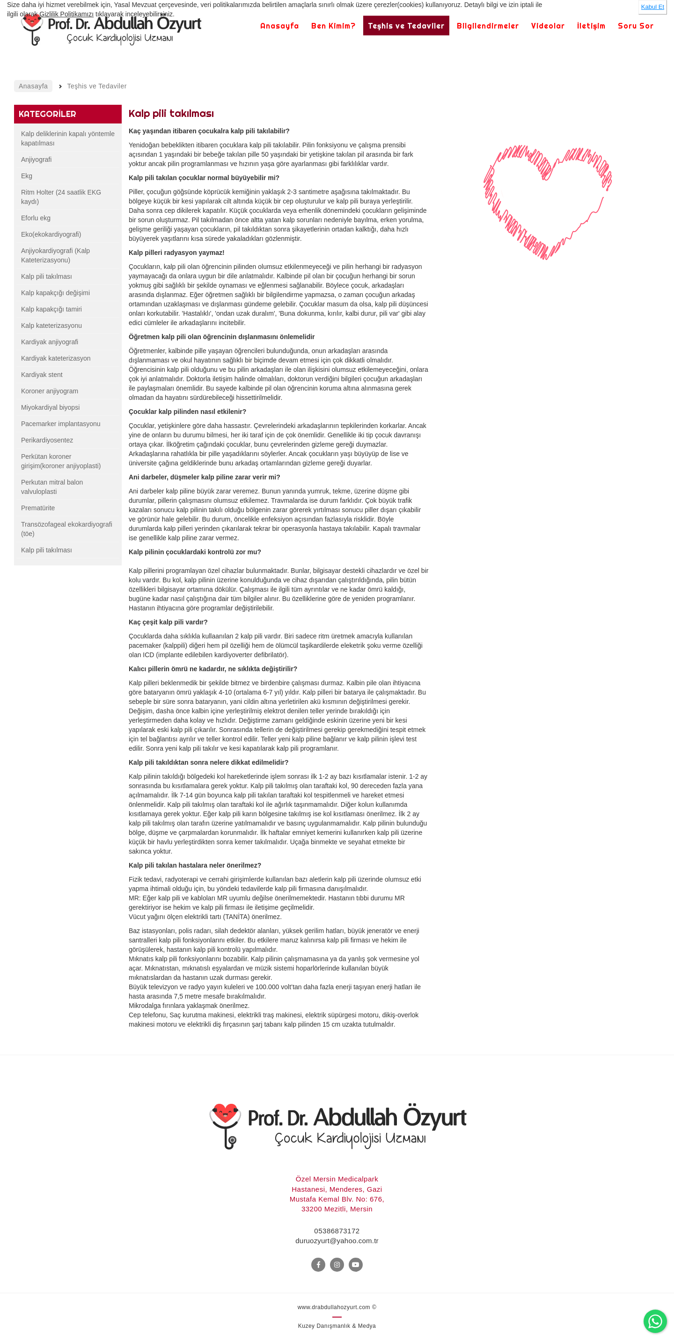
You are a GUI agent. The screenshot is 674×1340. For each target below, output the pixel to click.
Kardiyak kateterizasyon (56, 358)
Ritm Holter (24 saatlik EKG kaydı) (61, 196)
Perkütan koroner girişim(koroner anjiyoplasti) (61, 461)
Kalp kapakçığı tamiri (51, 309)
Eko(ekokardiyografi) (51, 234)
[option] (548, 212)
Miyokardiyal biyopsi (50, 407)
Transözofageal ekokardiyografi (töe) (66, 529)
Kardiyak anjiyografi (49, 342)
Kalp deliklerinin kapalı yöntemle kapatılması (68, 138)
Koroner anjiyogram (49, 391)
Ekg (26, 176)
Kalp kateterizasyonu (51, 325)
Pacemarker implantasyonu (61, 423)
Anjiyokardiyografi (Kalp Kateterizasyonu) (55, 255)
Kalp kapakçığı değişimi (55, 293)
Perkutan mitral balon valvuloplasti (52, 486)
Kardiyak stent (42, 374)
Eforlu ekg (36, 218)
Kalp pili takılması (46, 276)
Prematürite (38, 508)
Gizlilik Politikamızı (66, 14)
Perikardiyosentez (47, 440)
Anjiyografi (36, 159)
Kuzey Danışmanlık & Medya (337, 1326)
